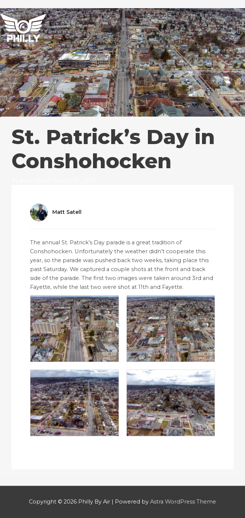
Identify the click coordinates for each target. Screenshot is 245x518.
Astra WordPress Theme (183, 501)
